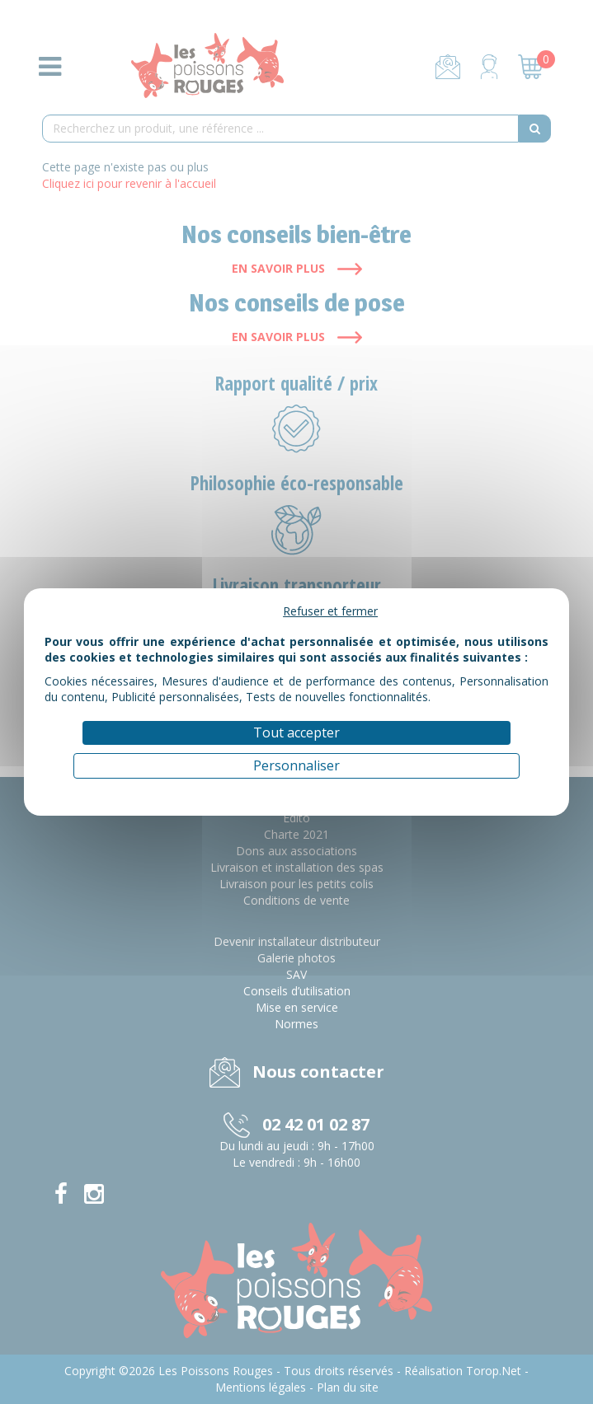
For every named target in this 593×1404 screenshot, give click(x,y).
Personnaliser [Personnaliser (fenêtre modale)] (296, 765)
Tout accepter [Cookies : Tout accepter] (296, 732)
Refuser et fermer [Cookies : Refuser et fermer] (330, 611)
